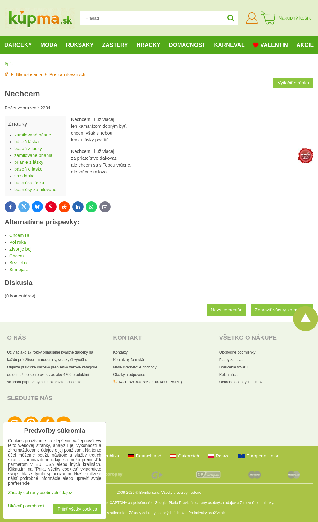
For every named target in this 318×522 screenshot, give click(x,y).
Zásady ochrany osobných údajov (156, 513)
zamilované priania (33, 155)
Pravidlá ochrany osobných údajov (207, 503)
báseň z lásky (28, 148)
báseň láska (26, 141)
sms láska (24, 175)
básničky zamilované (35, 189)
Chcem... (18, 255)
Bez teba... (20, 262)
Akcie (305, 45)
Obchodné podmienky (237, 352)
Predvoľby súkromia (108, 513)
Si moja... (18, 269)
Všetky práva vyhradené (181, 492)
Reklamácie (229, 375)
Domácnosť (187, 45)
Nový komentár (226, 309)
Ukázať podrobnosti (26, 506)
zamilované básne (32, 134)
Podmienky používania (207, 513)
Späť (9, 63)
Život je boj (20, 249)
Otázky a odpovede (129, 375)
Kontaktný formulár (128, 360)
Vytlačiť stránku (293, 82)
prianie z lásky (28, 162)
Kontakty (120, 352)
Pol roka (17, 242)
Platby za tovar (231, 360)
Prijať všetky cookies (77, 509)
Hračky (148, 45)
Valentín (270, 45)
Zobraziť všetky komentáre (282, 309)
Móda (48, 45)
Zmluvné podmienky (256, 503)
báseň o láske (28, 169)
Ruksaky (79, 45)
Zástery (115, 45)
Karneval (229, 45)
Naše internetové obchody (134, 367)
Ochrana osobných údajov (240, 382)
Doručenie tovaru (233, 367)
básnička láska (29, 182)
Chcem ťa (19, 235)
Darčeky (18, 45)
